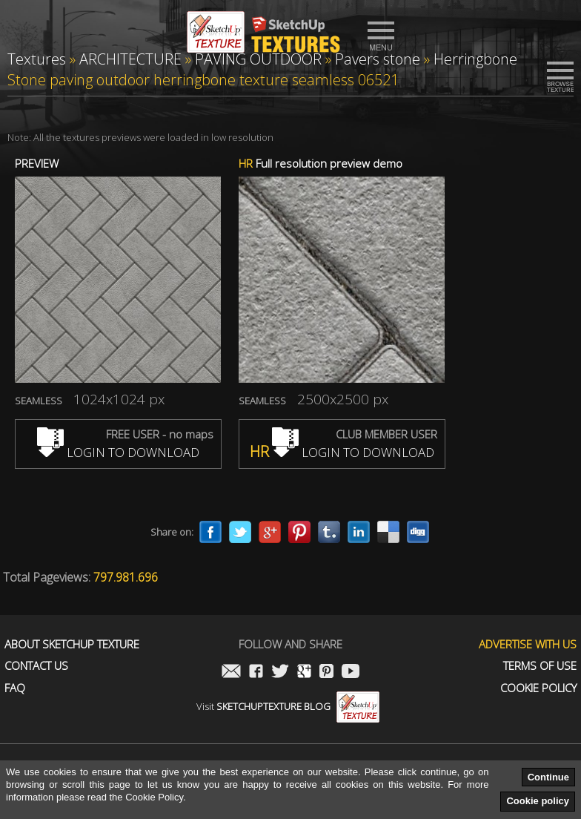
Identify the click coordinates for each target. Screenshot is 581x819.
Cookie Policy (538, 688)
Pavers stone (377, 59)
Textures (36, 59)
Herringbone (475, 59)
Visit (287, 706)
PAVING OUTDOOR (258, 59)
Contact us (36, 666)
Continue (548, 777)
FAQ (14, 688)
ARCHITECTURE (130, 59)
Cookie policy (537, 800)
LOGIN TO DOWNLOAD (118, 452)
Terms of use (540, 666)
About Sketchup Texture (71, 644)
